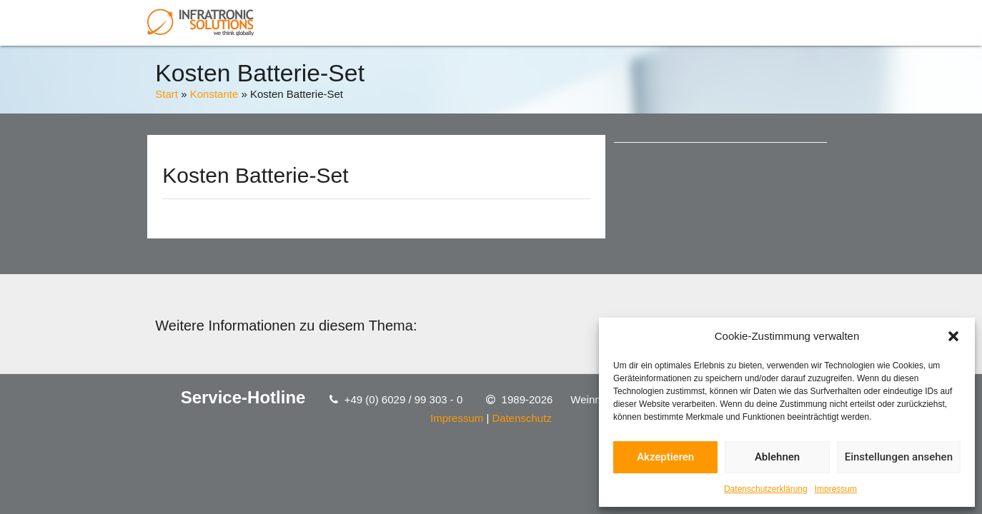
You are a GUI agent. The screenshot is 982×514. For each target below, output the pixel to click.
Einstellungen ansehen (899, 456)
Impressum (836, 489)
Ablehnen (777, 456)
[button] (953, 336)
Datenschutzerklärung (766, 489)
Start (166, 94)
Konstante (214, 94)
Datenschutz (522, 418)
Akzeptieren (665, 456)
